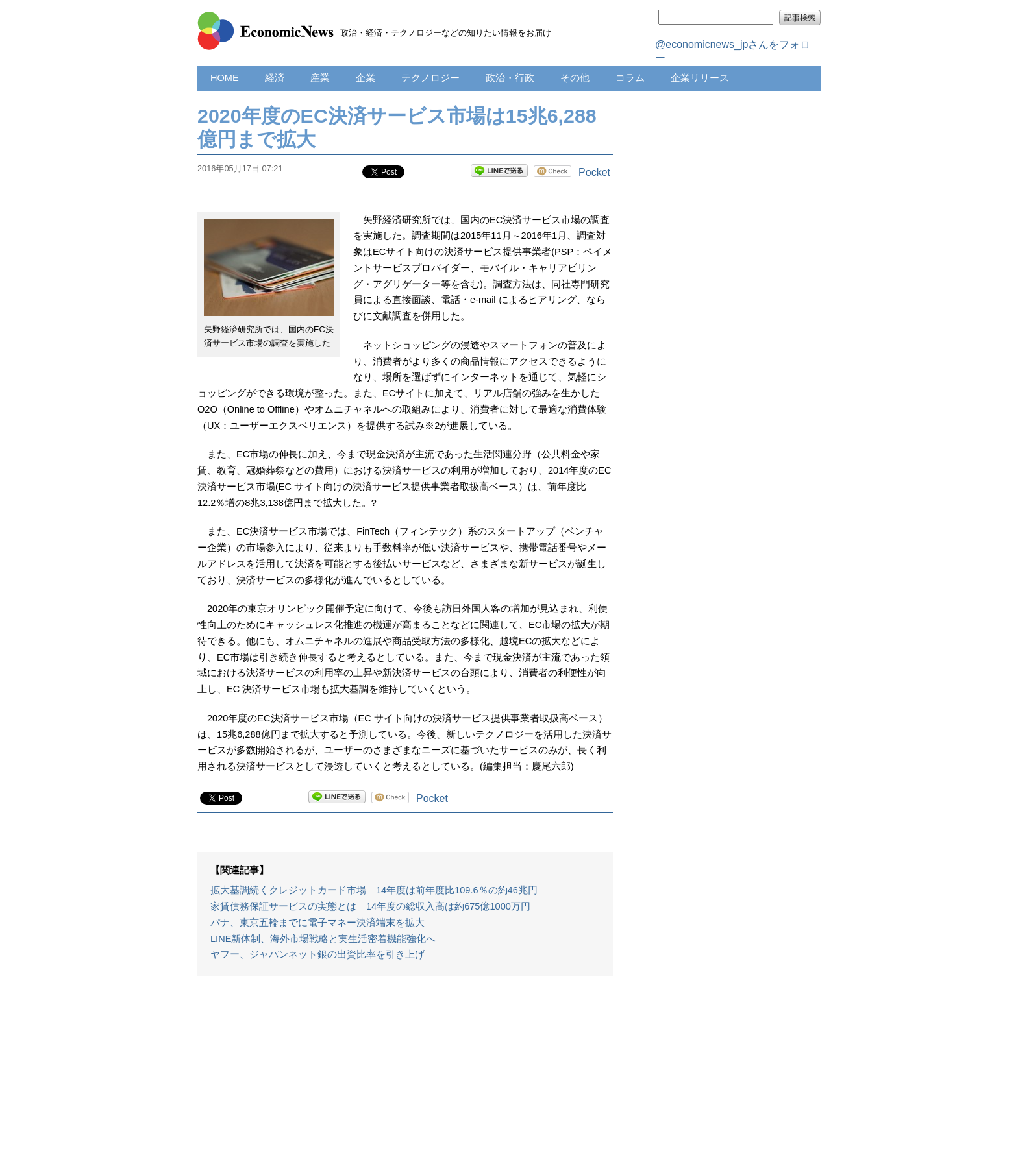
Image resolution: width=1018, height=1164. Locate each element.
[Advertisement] (405, 1076)
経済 (274, 78)
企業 (365, 78)
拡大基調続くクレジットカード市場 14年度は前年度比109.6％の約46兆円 (374, 890)
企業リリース (700, 78)
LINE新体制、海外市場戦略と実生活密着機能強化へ (323, 939)
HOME (224, 78)
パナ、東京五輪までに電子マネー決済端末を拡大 (317, 922)
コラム (630, 78)
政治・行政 (510, 78)
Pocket (594, 172)
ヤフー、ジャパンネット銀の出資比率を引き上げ (317, 954)
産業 (320, 78)
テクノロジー (430, 78)
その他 (575, 78)
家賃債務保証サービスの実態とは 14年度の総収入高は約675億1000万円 (370, 906)
